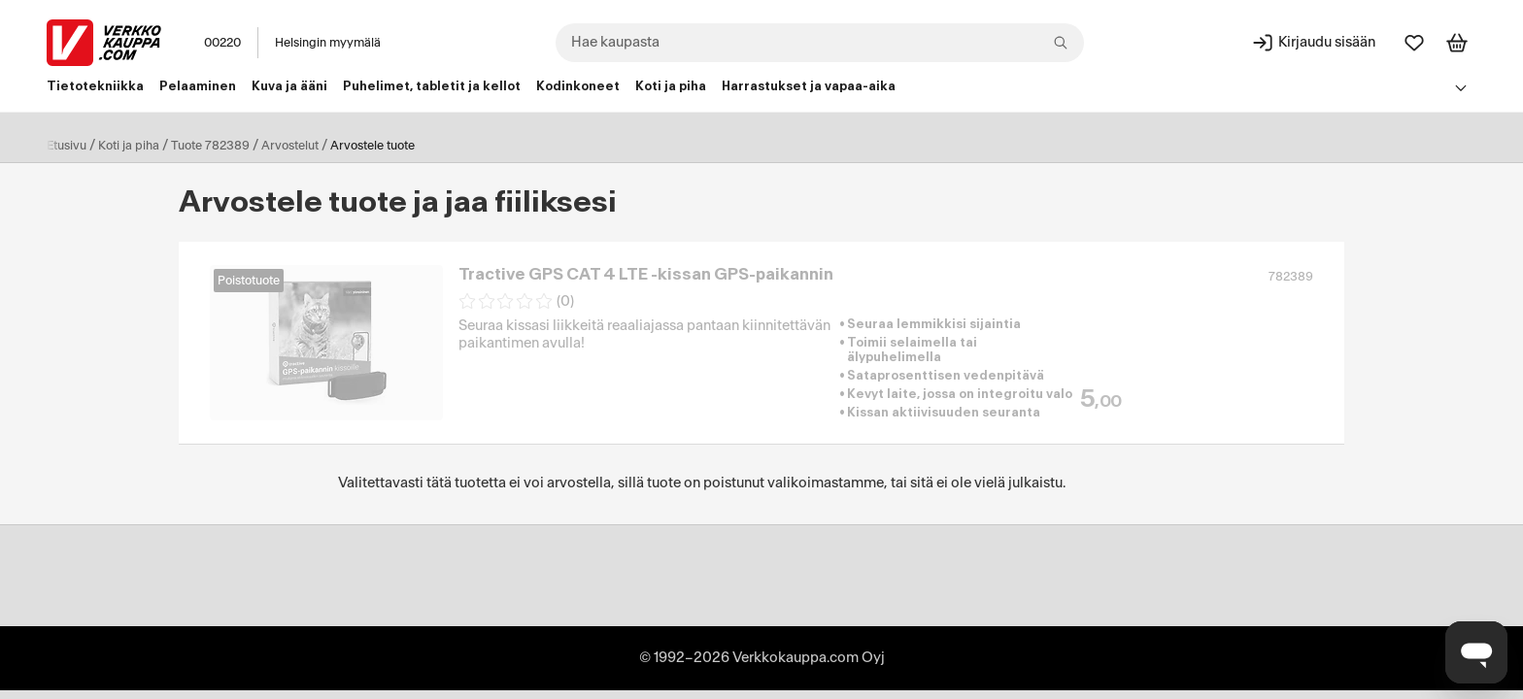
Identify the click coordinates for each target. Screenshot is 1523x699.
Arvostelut (290, 145)
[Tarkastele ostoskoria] (1457, 42)
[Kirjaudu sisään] (1313, 42)
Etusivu (66, 145)
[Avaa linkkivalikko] (1460, 87)
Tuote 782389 (210, 145)
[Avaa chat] (1476, 652)
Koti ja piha (128, 145)
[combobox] (820, 42)
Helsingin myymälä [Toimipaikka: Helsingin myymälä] (328, 43)
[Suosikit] (1414, 42)
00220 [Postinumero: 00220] (222, 43)
